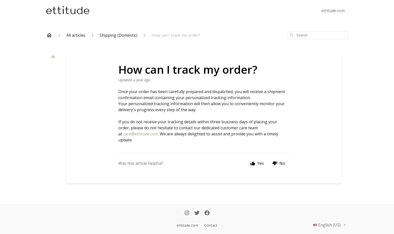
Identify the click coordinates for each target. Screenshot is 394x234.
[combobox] (317, 35)
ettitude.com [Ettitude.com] (187, 225)
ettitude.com (333, 10)
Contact (210, 225)
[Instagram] (187, 213)
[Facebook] (207, 213)
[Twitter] (197, 213)
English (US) (330, 225)
